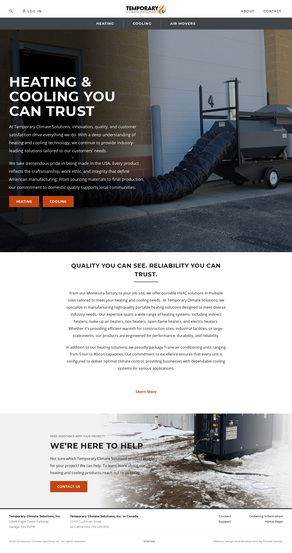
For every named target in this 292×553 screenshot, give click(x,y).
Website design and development (235, 541)
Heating (24, 201)
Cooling (58, 201)
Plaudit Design (273, 541)
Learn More (146, 391)
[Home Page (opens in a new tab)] (274, 521)
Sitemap (149, 541)
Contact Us (68, 486)
